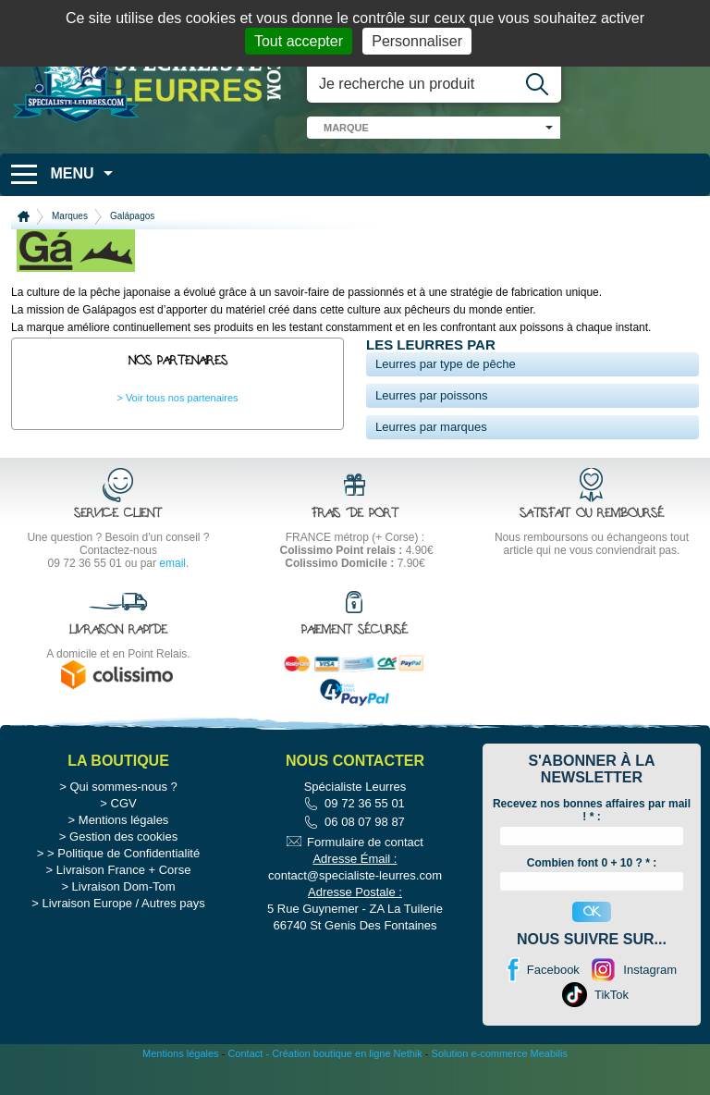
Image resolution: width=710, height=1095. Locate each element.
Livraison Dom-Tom (124, 922)
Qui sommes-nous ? (123, 823)
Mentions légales (124, 856)
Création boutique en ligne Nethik (347, 1089)
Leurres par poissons (431, 395)
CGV (124, 839)
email (172, 563)
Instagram (650, 1006)
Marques (70, 216)
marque (346, 127)
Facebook (553, 1006)
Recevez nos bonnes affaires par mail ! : (592, 846)
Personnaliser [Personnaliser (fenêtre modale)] (417, 41)
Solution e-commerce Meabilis (500, 1089)
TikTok (611, 1031)
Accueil (24, 216)
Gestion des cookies (123, 873)
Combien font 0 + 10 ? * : (591, 898)
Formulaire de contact (365, 878)
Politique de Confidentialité (128, 889)
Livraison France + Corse (123, 906)
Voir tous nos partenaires (182, 397)
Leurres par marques (431, 427)
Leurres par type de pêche (445, 364)
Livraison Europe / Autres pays (123, 939)
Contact (245, 1089)
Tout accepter (298, 41)
